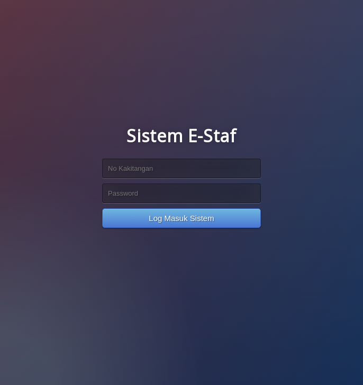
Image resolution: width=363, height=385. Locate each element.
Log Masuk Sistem (181, 218)
